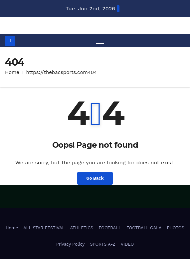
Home (12, 72)
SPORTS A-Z (102, 244)
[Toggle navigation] (100, 40)
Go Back (95, 178)
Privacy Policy (70, 244)
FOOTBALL (109, 227)
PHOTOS (175, 227)
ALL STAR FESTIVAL (44, 227)
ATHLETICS (82, 227)
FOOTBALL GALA (144, 227)
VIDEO (127, 244)
